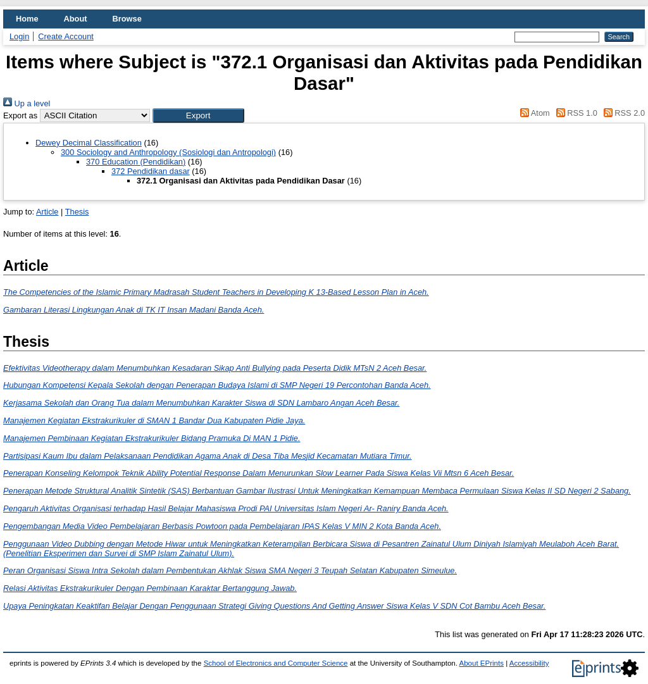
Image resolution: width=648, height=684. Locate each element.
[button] (198, 115)
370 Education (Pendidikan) (135, 161)
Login (19, 36)
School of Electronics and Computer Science (276, 663)
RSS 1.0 (574, 113)
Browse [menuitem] (127, 18)
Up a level (26, 103)
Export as (20, 115)
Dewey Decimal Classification (88, 142)
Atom (533, 113)
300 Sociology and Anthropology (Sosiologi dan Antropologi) (168, 152)
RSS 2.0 (622, 113)
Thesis (77, 211)
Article (47, 211)
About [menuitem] (75, 18)
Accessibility (529, 663)
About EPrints (481, 663)
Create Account (66, 36)
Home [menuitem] (27, 18)
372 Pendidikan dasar (150, 171)
